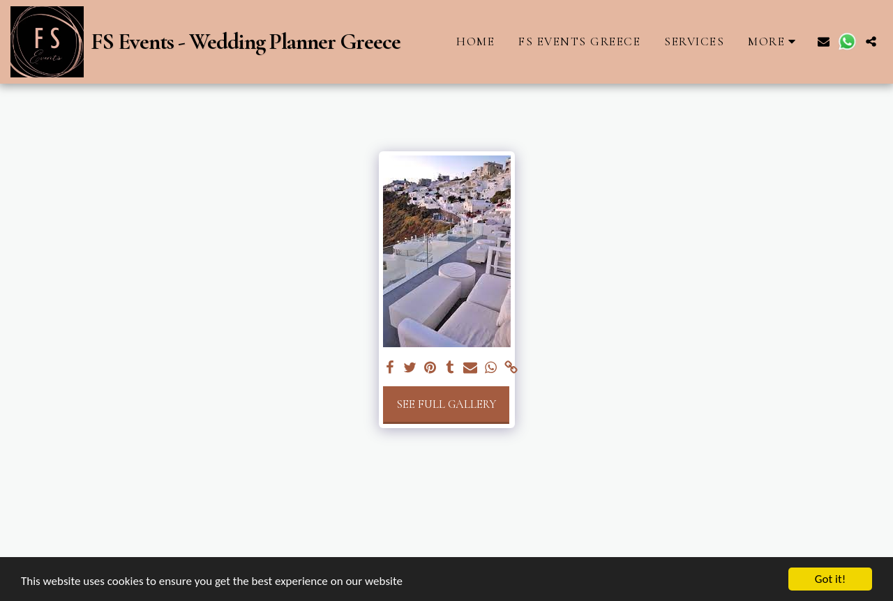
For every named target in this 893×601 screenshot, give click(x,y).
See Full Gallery (446, 404)
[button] (823, 41)
